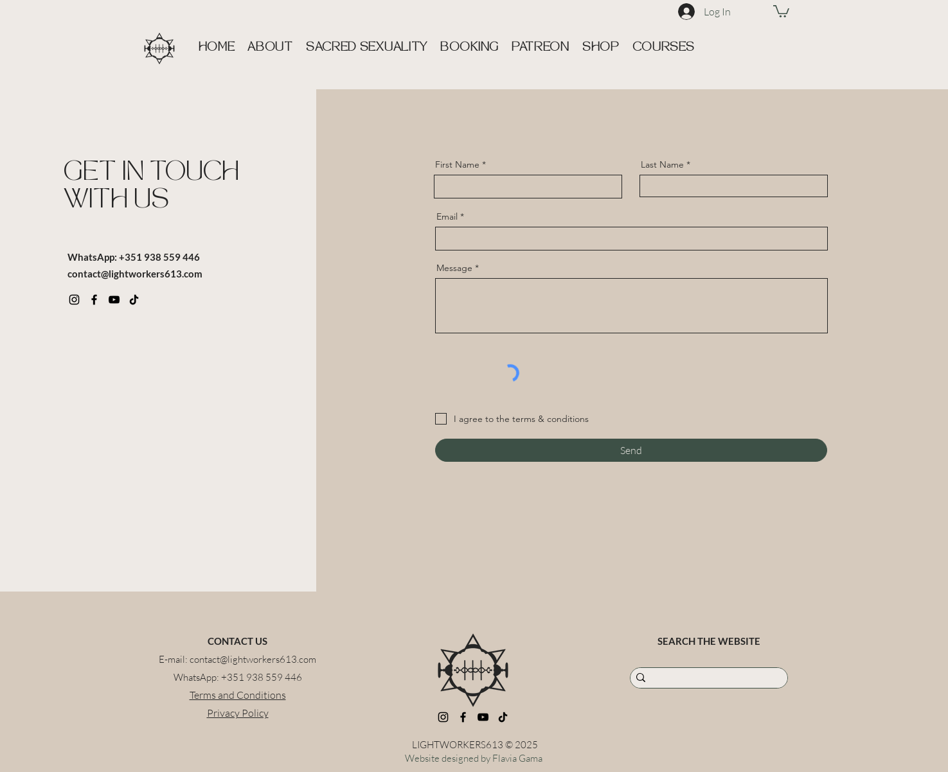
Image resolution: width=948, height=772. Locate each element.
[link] (781, 10)
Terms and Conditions (238, 695)
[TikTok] (134, 299)
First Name (457, 164)
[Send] (631, 450)
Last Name (662, 164)
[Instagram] (74, 299)
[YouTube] (114, 299)
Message (454, 267)
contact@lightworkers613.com (134, 273)
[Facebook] (94, 299)
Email (447, 216)
